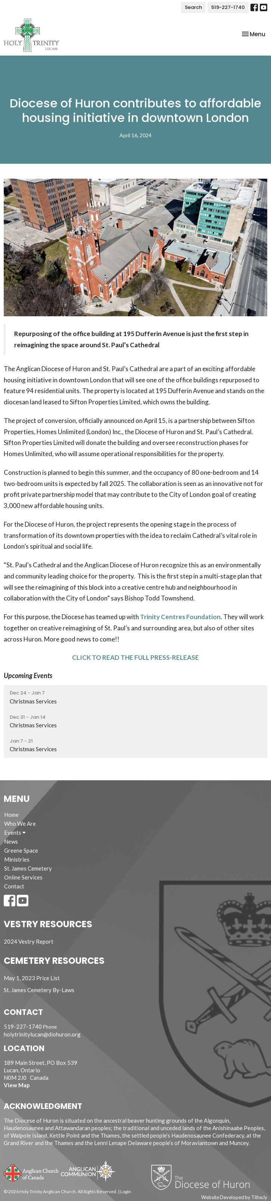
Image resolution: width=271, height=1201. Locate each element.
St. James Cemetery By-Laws (39, 990)
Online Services (23, 877)
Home (11, 814)
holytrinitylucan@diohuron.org (42, 1034)
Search (193, 7)
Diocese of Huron (203, 1177)
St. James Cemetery (28, 868)
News (11, 841)
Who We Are (20, 823)
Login (125, 1191)
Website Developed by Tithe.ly (234, 1197)
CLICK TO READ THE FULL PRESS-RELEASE (135, 657)
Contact (14, 886)
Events (15, 832)
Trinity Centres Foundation (180, 617)
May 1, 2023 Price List (32, 978)
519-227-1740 (228, 7)
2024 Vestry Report (28, 941)
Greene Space (21, 850)
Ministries (16, 859)
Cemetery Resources (54, 960)
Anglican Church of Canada (31, 1172)
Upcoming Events (28, 675)
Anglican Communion (88, 1171)
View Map (17, 1085)
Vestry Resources (48, 924)
